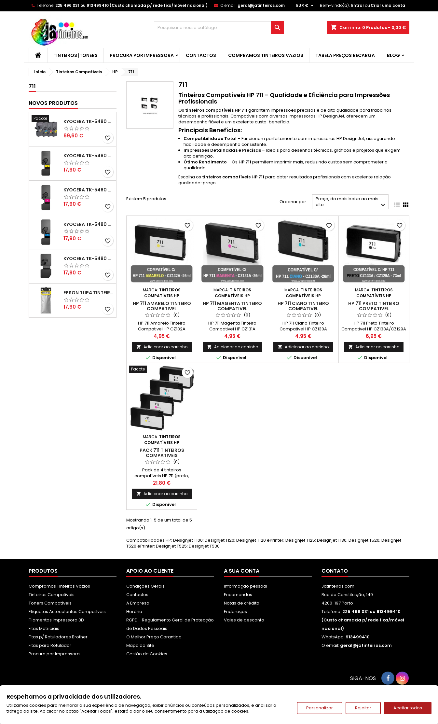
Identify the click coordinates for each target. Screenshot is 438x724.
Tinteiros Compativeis (52, 595)
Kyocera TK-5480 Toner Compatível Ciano (88, 224)
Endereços (235, 611)
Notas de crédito (241, 603)
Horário (134, 611)
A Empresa (137, 603)
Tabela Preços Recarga (345, 55)
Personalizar (319, 708)
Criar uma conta (388, 5)
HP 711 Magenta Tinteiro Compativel (232, 306)
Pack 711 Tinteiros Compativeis (162, 453)
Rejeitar (363, 708)
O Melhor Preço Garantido (154, 637)
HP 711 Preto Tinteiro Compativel (373, 306)
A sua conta (241, 571)
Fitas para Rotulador (50, 645)
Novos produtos (53, 103)
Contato (335, 571)
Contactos (201, 55)
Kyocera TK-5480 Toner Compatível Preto (88, 258)
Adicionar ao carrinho (161, 347)
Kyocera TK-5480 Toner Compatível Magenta (88, 189)
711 (32, 86)
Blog (393, 55)
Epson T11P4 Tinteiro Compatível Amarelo (88, 292)
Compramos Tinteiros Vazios (265, 55)
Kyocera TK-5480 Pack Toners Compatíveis (88, 121)
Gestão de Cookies (146, 654)
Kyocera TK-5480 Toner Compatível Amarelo (88, 155)
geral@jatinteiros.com (261, 5)
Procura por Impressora (142, 55)
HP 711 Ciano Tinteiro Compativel (303, 306)
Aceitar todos (407, 708)
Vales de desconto (244, 620)
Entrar (357, 5)
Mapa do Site (140, 645)
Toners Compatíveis (50, 603)
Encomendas (238, 595)
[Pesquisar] (219, 27)
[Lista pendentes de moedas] (305, 5)
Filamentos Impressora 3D (56, 620)
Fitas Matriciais (44, 628)
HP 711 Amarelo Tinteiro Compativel (162, 306)
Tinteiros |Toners (75, 55)
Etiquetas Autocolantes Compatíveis (67, 611)
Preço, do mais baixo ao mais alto (351, 202)
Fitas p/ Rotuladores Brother (58, 637)
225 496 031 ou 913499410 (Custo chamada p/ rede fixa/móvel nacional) (131, 5)
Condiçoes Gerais (145, 586)
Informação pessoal (245, 586)
